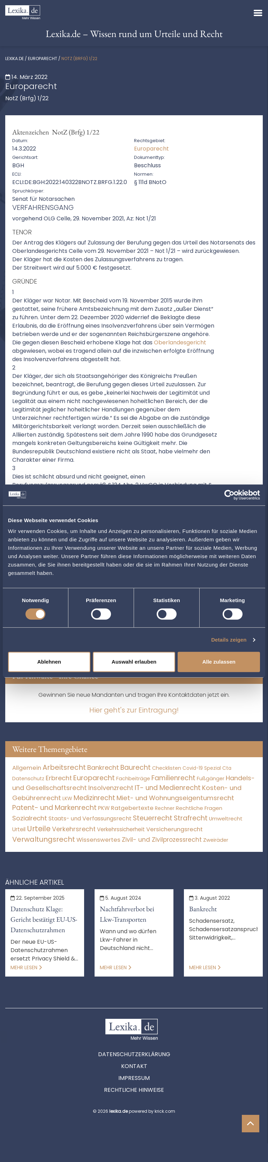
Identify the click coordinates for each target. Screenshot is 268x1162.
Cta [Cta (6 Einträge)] (226, 768)
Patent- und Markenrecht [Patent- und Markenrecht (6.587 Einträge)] (54, 807)
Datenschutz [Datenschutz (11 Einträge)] (28, 778)
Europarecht (42, 58)
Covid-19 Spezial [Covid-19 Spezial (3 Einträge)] (202, 768)
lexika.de (14, 58)
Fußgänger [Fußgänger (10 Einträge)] (210, 778)
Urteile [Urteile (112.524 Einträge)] (39, 829)
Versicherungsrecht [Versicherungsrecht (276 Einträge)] (174, 829)
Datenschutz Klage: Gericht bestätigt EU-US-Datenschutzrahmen (43, 919)
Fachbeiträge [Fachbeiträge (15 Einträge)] (133, 778)
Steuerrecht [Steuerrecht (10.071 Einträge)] (152, 818)
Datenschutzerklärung (134, 1054)
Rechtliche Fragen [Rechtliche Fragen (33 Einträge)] (199, 808)
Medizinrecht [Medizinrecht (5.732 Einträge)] (94, 798)
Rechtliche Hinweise (134, 1090)
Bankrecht (203, 908)
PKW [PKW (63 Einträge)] (104, 808)
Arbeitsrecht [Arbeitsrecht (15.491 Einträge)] (64, 767)
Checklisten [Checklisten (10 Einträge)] (166, 768)
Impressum (134, 1078)
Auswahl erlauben (134, 662)
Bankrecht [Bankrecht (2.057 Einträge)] (103, 767)
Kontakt (134, 1066)
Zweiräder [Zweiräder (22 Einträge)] (215, 839)
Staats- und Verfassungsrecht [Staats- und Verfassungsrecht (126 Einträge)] (90, 818)
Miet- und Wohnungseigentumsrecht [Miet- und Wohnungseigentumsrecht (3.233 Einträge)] (175, 798)
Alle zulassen (219, 662)
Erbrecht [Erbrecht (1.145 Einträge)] (59, 778)
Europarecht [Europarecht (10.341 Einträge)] (94, 778)
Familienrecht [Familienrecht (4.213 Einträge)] (173, 778)
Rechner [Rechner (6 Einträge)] (164, 808)
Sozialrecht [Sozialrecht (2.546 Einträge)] (29, 818)
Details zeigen (228, 640)
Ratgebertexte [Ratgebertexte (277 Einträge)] (132, 808)
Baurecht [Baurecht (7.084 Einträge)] (135, 767)
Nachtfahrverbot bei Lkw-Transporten (127, 914)
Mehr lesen (26, 967)
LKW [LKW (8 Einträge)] (67, 798)
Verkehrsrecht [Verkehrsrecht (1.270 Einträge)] (74, 829)
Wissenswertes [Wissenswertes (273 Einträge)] (98, 840)
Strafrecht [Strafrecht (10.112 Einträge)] (191, 818)
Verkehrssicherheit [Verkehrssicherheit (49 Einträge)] (121, 829)
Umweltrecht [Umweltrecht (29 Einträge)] (226, 818)
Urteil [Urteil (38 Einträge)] (18, 829)
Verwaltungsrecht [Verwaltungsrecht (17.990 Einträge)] (43, 839)
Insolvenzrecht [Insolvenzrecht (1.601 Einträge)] (110, 787)
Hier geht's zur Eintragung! (134, 710)
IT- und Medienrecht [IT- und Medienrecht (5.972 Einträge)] (168, 787)
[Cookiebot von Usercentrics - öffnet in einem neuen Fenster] (229, 495)
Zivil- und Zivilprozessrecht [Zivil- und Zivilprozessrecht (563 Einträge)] (162, 839)
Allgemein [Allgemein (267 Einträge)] (26, 768)
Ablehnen (49, 662)
